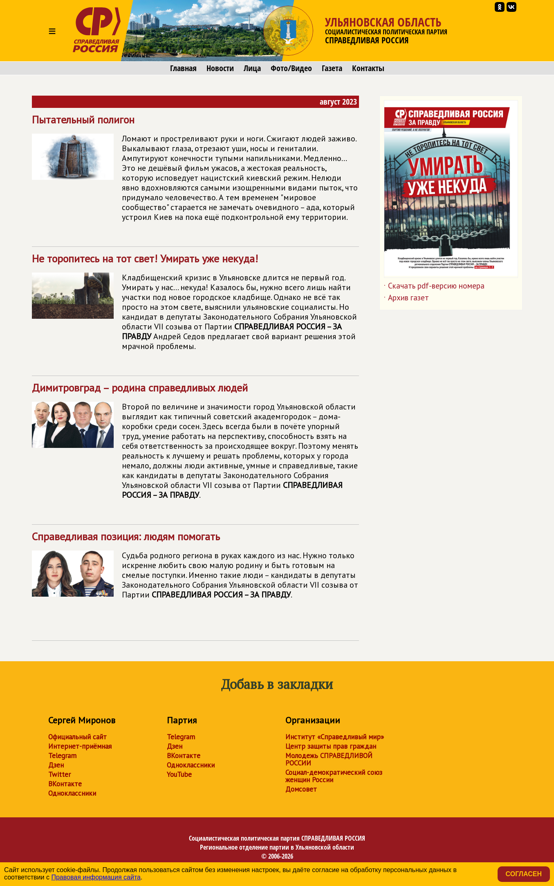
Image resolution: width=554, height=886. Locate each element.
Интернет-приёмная (80, 746)
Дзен (56, 765)
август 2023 (338, 101)
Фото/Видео (291, 68)
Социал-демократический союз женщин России (333, 776)
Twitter (59, 774)
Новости (220, 68)
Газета (332, 68)
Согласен (524, 873)
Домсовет (301, 789)
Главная (183, 68)
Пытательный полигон (195, 171)
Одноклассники (72, 793)
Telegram (62, 755)
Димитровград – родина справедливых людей (195, 444)
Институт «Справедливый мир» (334, 737)
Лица (252, 68)
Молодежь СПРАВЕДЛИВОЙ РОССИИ (328, 759)
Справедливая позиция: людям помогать (195, 577)
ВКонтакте (65, 784)
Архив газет (406, 299)
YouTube (179, 774)
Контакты (368, 68)
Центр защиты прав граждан (330, 746)
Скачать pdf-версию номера (434, 287)
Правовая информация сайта (96, 877)
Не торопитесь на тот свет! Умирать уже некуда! (195, 305)
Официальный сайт (77, 737)
